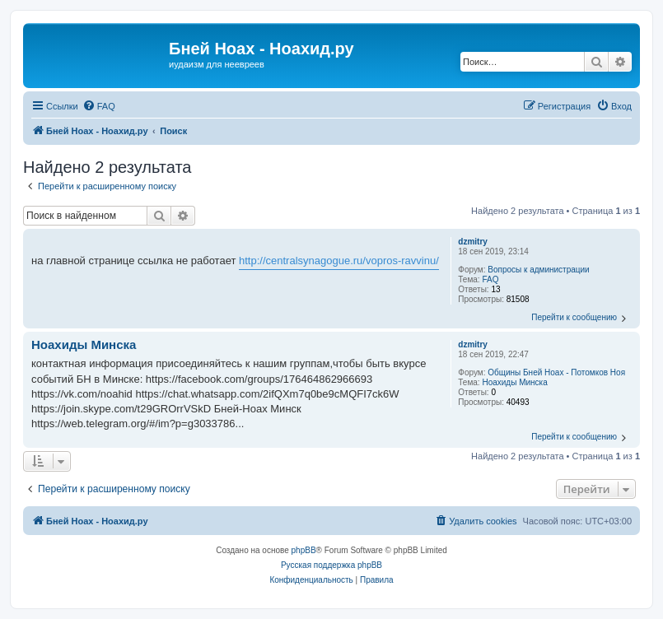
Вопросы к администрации (538, 269)
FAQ (490, 279)
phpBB (304, 550)
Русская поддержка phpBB (331, 565)
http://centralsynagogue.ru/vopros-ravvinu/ (339, 260)
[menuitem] (98, 106)
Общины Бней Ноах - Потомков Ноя (556, 372)
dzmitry (473, 241)
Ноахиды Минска (514, 382)
